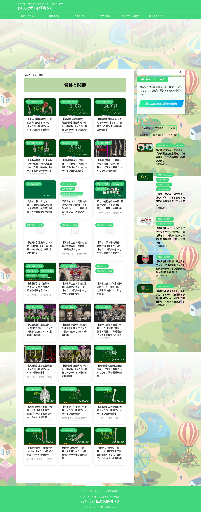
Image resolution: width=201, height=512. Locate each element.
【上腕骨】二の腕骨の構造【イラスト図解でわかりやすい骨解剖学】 (109, 410)
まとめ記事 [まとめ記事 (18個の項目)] (145, 128)
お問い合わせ (112, 491)
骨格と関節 (54, 16)
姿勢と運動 (105, 16)
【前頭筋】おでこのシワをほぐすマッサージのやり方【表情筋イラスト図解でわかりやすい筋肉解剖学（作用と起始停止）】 (170, 235)
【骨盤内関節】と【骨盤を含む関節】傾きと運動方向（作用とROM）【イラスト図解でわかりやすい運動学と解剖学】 (40, 167)
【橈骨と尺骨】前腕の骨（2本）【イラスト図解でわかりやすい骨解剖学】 (40, 451)
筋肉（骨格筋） (28, 16)
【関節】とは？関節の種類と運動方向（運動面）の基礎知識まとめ (74, 246)
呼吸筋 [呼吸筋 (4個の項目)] (172, 128)
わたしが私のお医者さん (35, 8)
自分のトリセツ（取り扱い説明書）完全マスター (100, 497)
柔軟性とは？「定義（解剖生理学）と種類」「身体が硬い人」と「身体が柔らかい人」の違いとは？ (74, 208)
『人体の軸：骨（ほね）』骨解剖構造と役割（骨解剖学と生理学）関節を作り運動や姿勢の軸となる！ (39, 208)
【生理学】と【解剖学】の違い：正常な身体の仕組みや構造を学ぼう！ (39, 287)
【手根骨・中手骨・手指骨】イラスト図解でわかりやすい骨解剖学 (74, 410)
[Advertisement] (101, 43)
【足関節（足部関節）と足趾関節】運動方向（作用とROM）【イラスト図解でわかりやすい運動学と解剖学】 (74, 126)
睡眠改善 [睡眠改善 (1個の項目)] (144, 135)
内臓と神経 (80, 16)
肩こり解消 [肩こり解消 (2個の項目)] (158, 135)
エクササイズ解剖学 (131, 16)
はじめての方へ (156, 16)
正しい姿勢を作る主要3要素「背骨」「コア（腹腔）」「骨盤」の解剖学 (110, 205)
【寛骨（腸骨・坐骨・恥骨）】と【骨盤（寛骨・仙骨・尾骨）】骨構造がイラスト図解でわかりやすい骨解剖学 (109, 331)
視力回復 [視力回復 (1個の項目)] (173, 135)
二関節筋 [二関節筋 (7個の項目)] (159, 128)
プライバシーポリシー (92, 491)
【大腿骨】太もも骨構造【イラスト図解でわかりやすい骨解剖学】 (39, 369)
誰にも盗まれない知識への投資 (161, 103)
